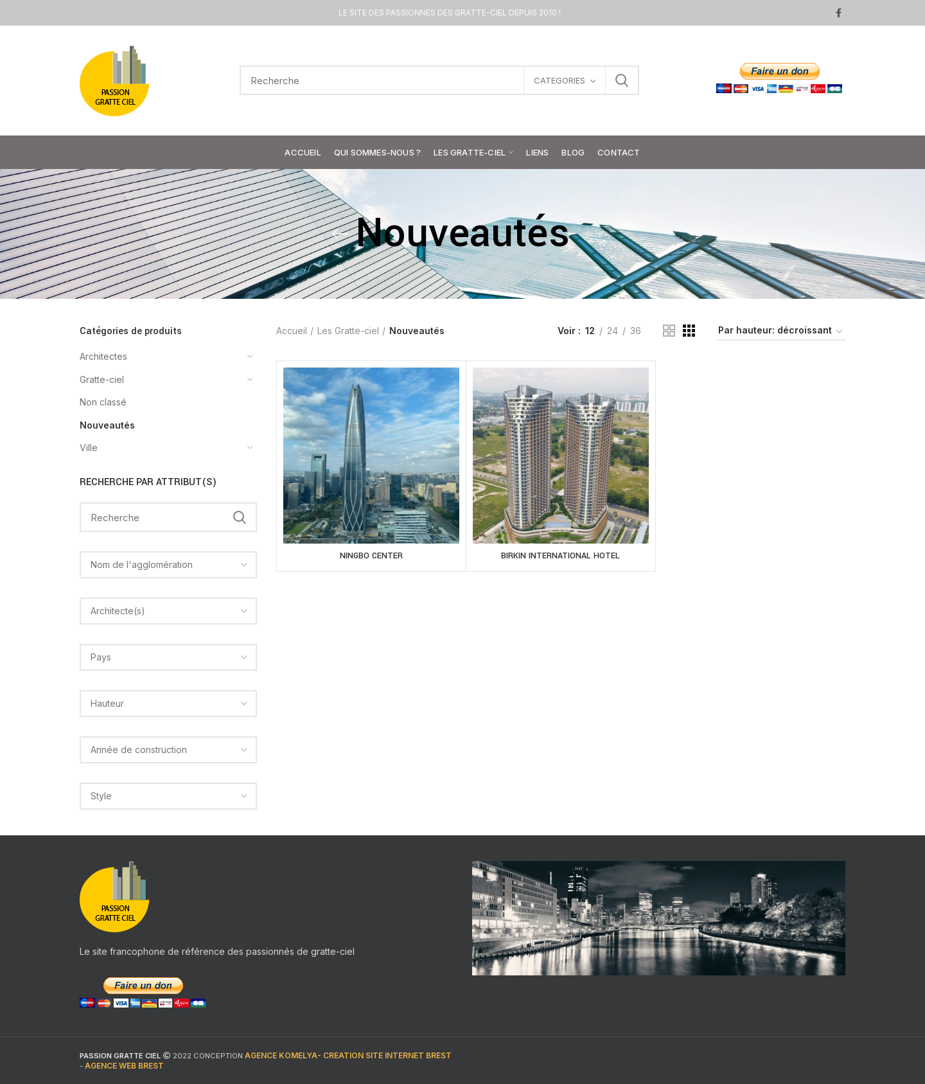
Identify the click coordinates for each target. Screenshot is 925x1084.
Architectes (103, 356)
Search (622, 80)
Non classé (103, 401)
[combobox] (168, 564)
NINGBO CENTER (371, 556)
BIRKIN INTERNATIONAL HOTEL (560, 556)
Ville (89, 447)
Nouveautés (107, 425)
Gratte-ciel (102, 379)
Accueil (291, 330)
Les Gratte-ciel (348, 330)
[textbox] (142, 564)
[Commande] (781, 332)
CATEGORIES (559, 80)
